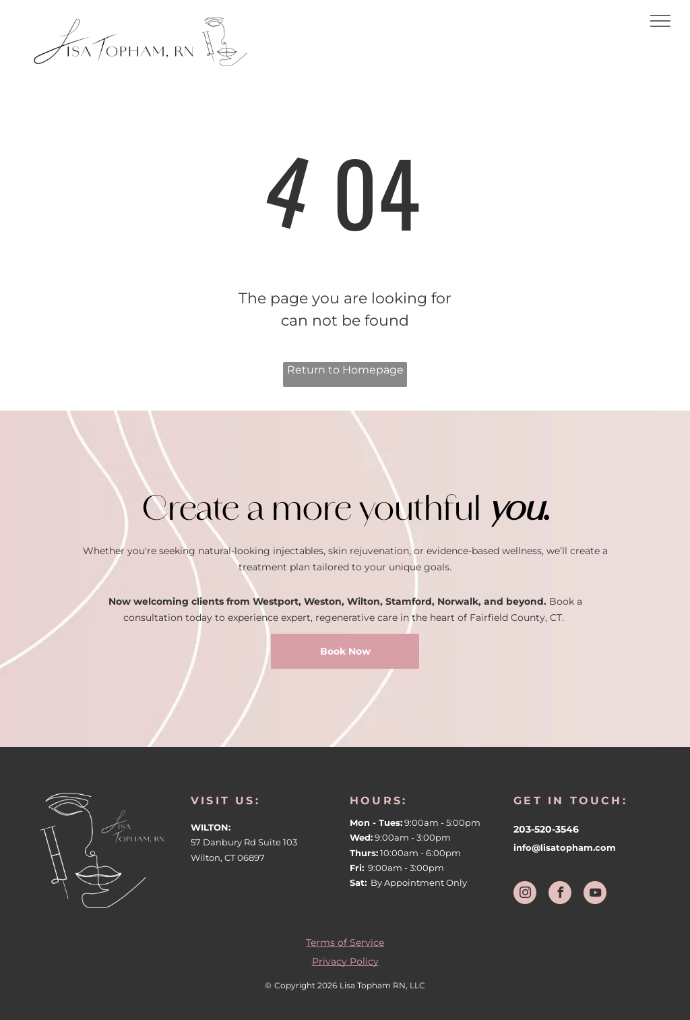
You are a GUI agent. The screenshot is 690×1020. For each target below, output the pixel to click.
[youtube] (595, 894)
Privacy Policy (345, 961)
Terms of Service (345, 942)
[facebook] (559, 894)
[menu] (660, 20)
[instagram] (524, 894)
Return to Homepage (345, 369)
